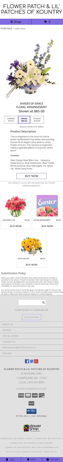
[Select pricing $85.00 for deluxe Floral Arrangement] (24, 119)
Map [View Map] (31, 459)
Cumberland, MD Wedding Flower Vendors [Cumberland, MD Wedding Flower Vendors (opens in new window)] (31, 443)
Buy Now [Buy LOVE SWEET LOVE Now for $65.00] (16, 226)
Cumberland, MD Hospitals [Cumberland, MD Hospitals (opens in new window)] (47, 438)
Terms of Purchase (32, 452)
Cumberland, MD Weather (17, 447)
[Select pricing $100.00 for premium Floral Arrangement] (37, 119)
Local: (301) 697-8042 (31, 382)
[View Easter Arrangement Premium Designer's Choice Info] (47, 205)
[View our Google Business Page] (32, 362)
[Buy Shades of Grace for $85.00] (31, 176)
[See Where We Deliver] (31, 317)
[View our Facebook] (27, 362)
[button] (31, 411)
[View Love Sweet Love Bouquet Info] (15, 205)
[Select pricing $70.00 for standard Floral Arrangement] (11, 119)
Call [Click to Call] (10, 459)
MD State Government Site (45, 447)
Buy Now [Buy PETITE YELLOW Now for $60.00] (31, 264)
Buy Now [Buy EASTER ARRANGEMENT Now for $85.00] (47, 226)
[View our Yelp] (36, 362)
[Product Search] (32, 302)
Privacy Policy (13, 452)
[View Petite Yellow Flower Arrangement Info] (31, 244)
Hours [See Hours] (52, 459)
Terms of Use (50, 452)
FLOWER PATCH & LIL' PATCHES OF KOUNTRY (31, 9)
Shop (15, 22)
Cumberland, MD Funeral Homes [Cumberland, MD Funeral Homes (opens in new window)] (16, 438)
